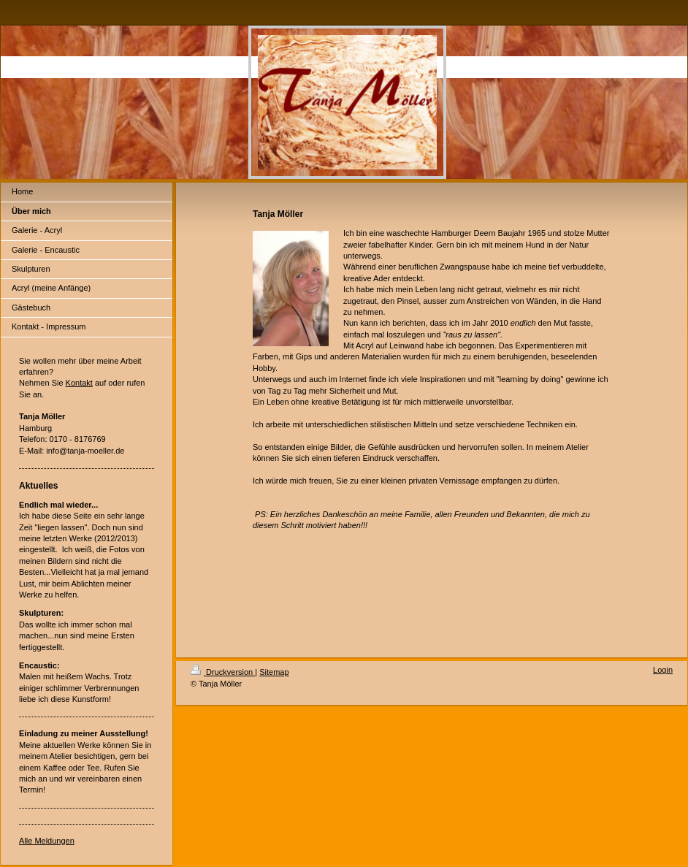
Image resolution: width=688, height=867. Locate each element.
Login (663, 669)
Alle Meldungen (46, 840)
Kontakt (79, 382)
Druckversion (223, 672)
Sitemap (273, 672)
